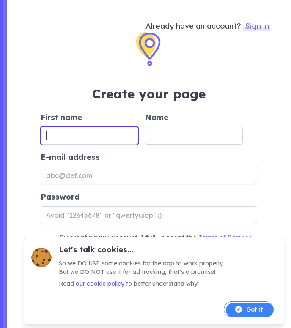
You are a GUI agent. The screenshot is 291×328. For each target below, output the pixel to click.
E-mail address (70, 157)
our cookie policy (100, 283)
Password (60, 197)
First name (61, 117)
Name (156, 117)
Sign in (257, 26)
